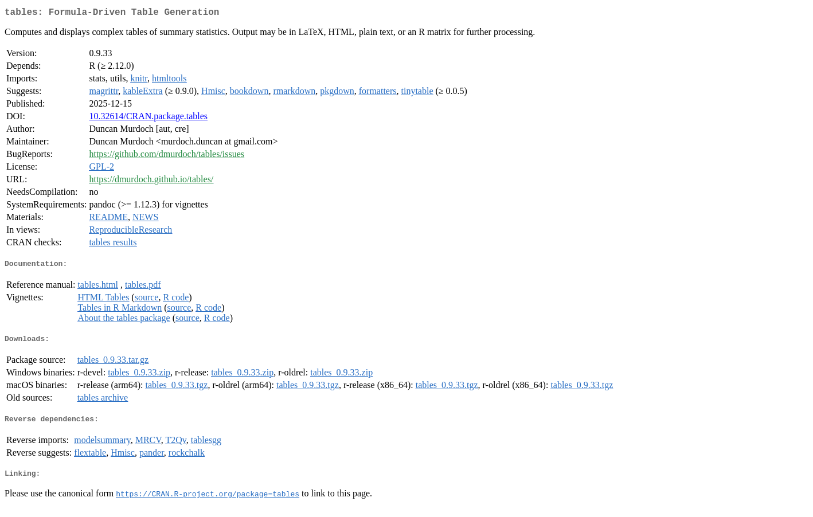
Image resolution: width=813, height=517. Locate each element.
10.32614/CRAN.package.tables (148, 118)
